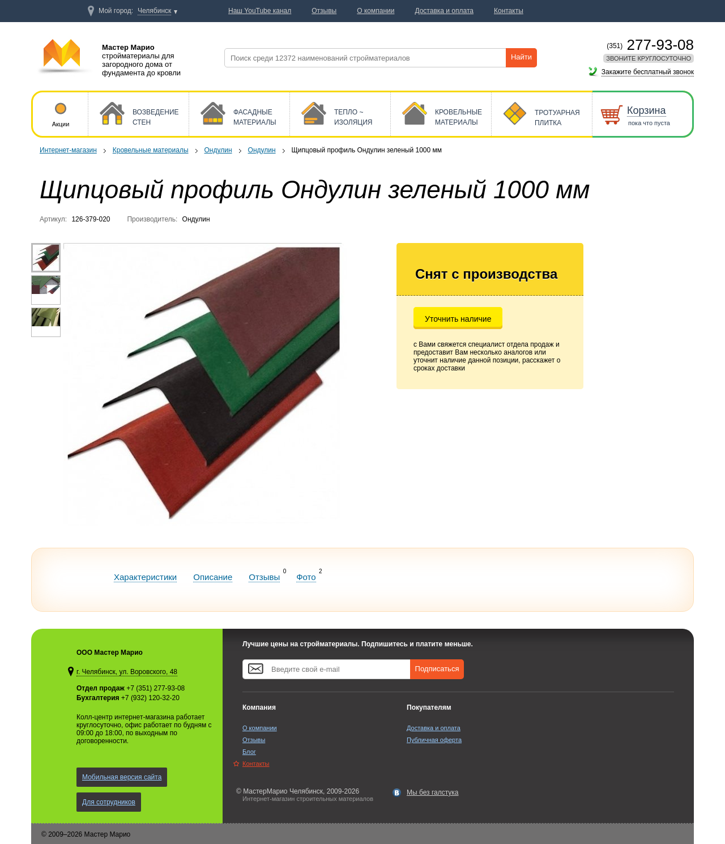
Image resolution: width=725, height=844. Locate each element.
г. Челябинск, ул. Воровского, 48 (126, 672)
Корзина (646, 110)
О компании (259, 727)
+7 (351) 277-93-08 (155, 688)
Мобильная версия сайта (121, 777)
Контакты (256, 763)
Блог (249, 751)
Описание (212, 577)
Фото (305, 577)
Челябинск (154, 11)
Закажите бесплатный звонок (648, 72)
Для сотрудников (108, 802)
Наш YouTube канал (259, 11)
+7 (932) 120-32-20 (150, 698)
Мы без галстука (433, 792)
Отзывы (264, 577)
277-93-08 (650, 44)
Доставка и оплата (433, 727)
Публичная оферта (434, 739)
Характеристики (145, 577)
